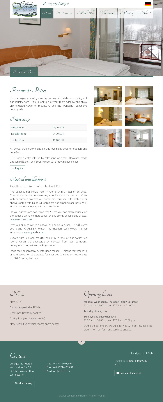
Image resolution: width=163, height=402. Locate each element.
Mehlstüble (85, 13)
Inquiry (17, 168)
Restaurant (64, 13)
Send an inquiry (22, 383)
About (145, 13)
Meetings (127, 13)
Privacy (92, 395)
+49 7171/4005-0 (58, 3)
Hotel (46, 13)
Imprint (101, 395)
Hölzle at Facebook (129, 373)
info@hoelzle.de (62, 371)
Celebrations (107, 13)
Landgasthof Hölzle (142, 353)
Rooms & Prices (24, 71)
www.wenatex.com (21, 219)
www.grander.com (34, 232)
